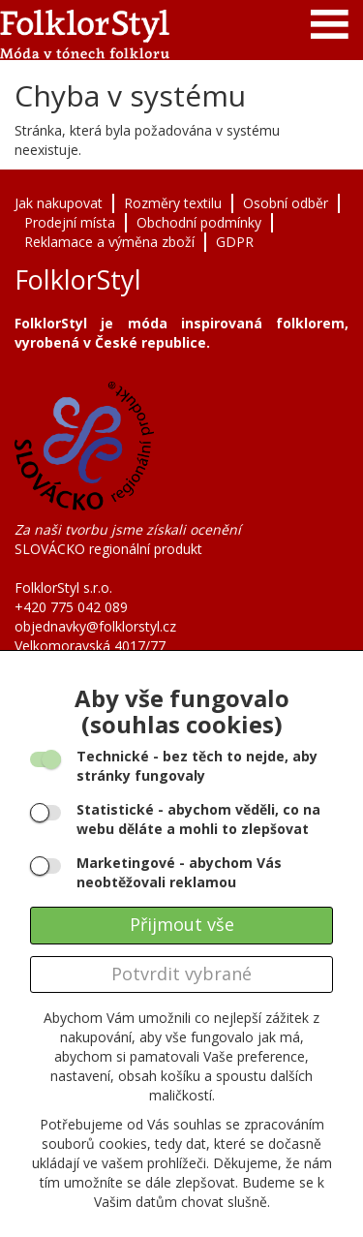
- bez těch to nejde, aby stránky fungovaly (197, 766)
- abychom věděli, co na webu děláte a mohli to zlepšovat (198, 819)
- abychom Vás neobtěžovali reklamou (179, 872)
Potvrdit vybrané (181, 973)
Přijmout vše (182, 924)
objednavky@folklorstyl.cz (95, 626)
